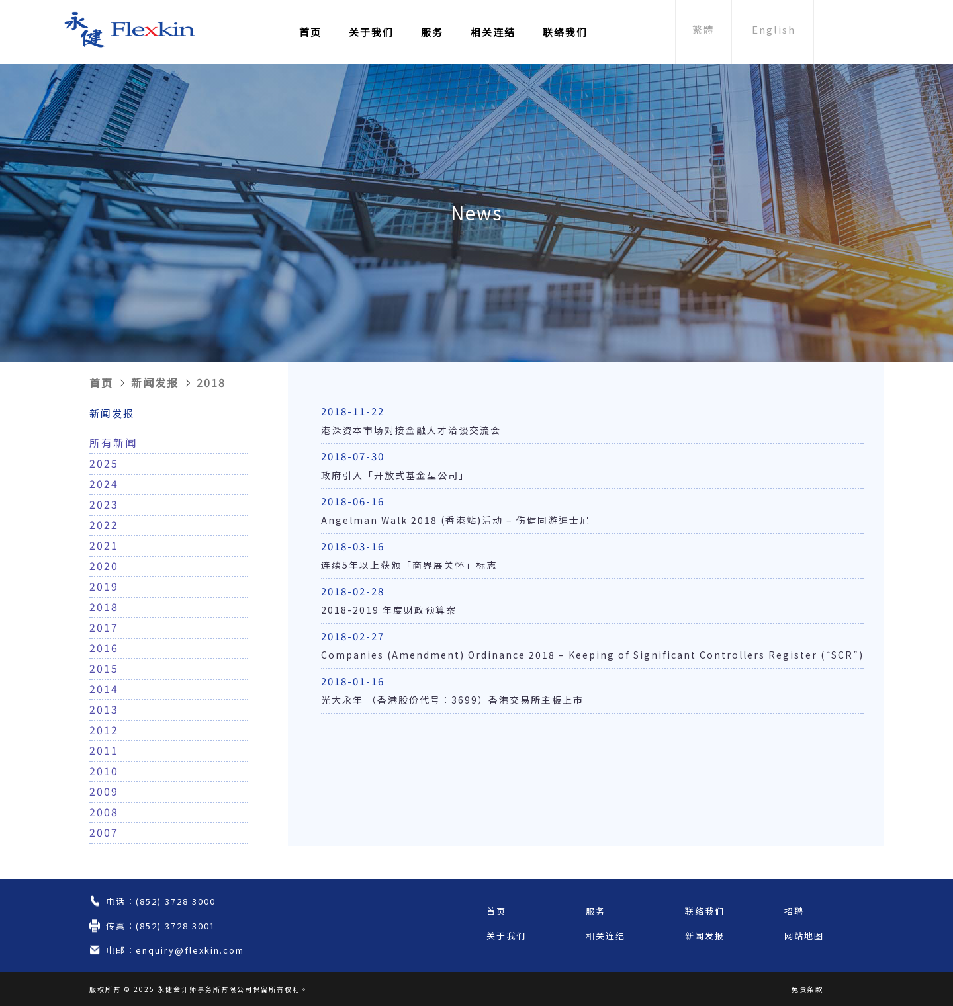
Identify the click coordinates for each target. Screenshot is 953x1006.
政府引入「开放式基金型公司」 (395, 475)
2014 (103, 688)
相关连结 (493, 32)
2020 (103, 565)
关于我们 (371, 32)
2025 (103, 463)
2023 (103, 504)
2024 (103, 483)
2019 (103, 586)
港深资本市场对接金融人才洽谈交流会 (411, 430)
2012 (103, 729)
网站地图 (804, 935)
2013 (103, 709)
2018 (211, 382)
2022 (103, 524)
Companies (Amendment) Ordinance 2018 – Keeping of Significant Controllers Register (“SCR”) (592, 654)
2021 (103, 545)
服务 (432, 32)
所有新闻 (113, 442)
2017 (103, 627)
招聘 (794, 911)
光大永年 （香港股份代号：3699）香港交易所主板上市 (452, 699)
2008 (103, 811)
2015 (103, 668)
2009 (103, 791)
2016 (103, 647)
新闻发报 (155, 382)
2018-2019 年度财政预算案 (389, 609)
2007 (103, 832)
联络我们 (565, 32)
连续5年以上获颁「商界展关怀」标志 (409, 564)
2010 (103, 770)
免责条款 (807, 989)
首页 (310, 32)
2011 (103, 750)
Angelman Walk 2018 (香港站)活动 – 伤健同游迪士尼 (455, 519)
